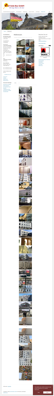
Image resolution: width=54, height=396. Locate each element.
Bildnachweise (5, 80)
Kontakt (4, 77)
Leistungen (37, 11)
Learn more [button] (37, 389)
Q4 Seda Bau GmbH (13, 391)
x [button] (52, 385)
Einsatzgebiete (18, 11)
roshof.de (9, 386)
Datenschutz (5, 79)
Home (5, 31)
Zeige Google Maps (42, 43)
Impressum (5, 76)
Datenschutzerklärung (42, 41)
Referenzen (43, 11)
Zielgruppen (25, 11)
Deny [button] (39, 392)
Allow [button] (47, 392)
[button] (17, 83)
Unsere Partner (31, 11)
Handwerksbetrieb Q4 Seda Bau (9, 11)
